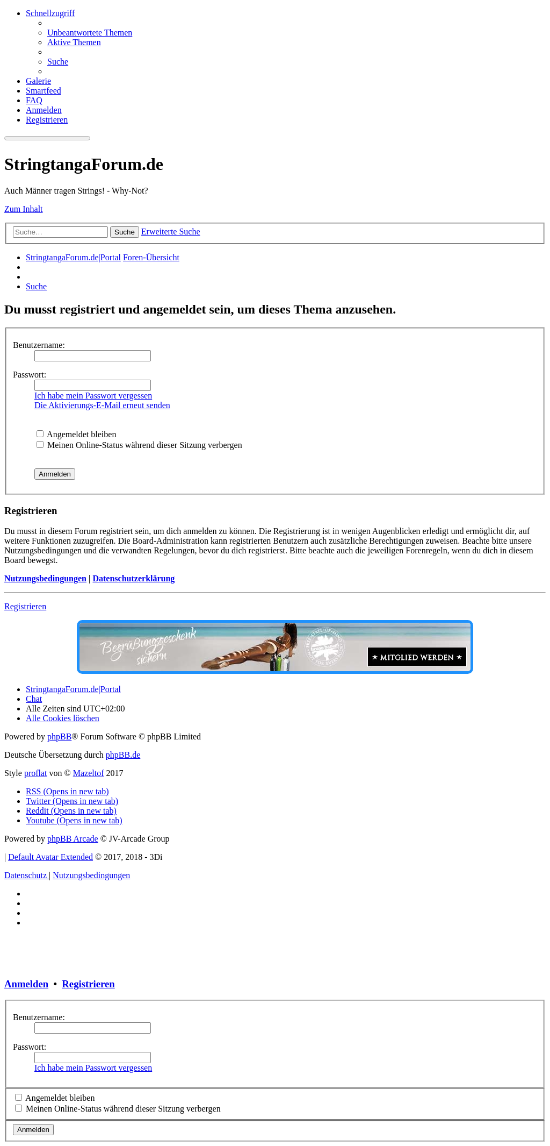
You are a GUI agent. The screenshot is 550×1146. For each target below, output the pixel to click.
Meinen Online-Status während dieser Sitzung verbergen (139, 445)
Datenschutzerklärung (133, 578)
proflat (35, 773)
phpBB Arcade (72, 838)
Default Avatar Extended (50, 857)
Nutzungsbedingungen (45, 578)
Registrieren (25, 606)
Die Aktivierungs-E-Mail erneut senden (102, 405)
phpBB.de (123, 754)
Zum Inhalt (23, 208)
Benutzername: (39, 345)
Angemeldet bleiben (76, 434)
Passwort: (29, 374)
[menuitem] (89, 32)
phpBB (59, 736)
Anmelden (26, 984)
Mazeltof (88, 773)
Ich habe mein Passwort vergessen (93, 395)
